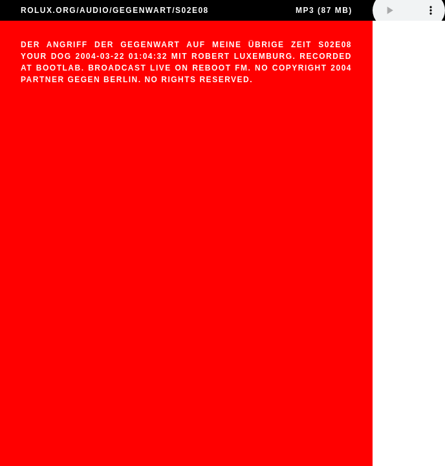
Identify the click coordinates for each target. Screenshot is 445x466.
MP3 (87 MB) (324, 10)
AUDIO (94, 10)
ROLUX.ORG (48, 10)
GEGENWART (142, 10)
